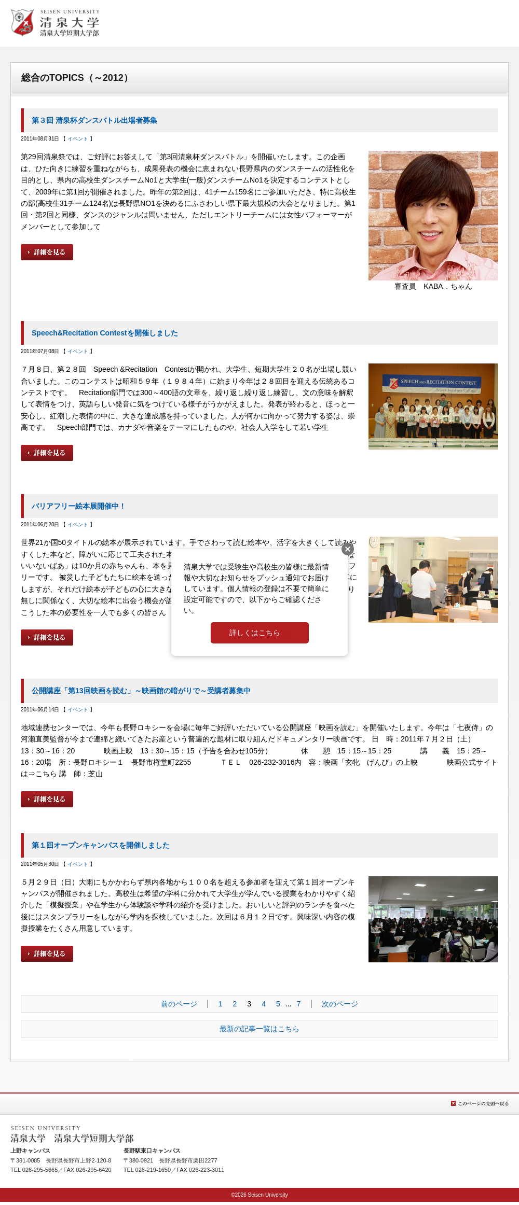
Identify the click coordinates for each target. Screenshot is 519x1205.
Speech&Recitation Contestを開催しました (105, 333)
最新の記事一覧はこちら (259, 1029)
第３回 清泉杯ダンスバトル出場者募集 (94, 120)
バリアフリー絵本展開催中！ (79, 506)
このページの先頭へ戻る (480, 1103)
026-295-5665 (40, 1170)
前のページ (179, 1004)
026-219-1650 (153, 1170)
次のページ (340, 1004)
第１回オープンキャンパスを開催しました (101, 845)
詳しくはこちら (254, 632)
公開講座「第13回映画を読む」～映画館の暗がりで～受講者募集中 (141, 690)
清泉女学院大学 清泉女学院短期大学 (55, 23)
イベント (77, 139)
